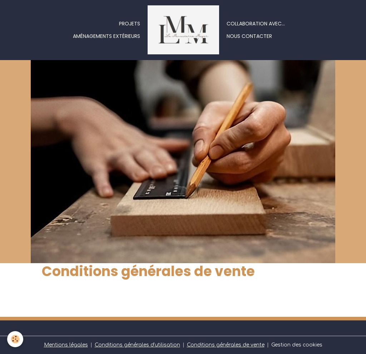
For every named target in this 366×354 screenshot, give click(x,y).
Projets (129, 23)
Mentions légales (66, 345)
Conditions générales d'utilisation (137, 345)
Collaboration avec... (256, 23)
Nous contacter (249, 36)
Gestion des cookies (296, 345)
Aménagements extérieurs (106, 36)
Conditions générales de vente (225, 345)
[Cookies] (15, 339)
